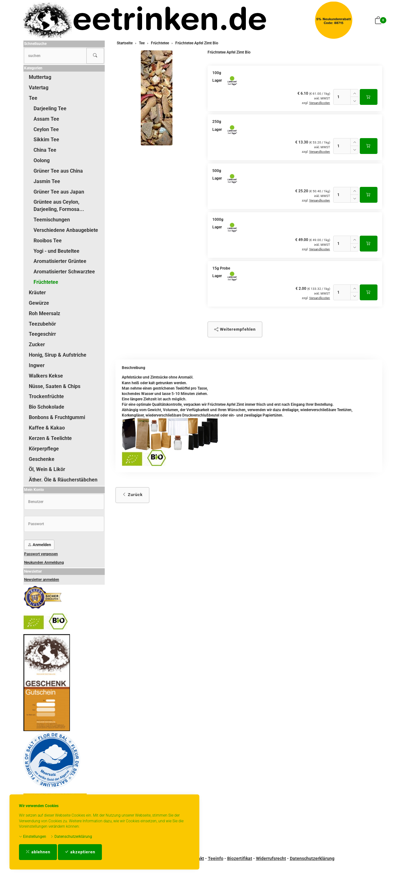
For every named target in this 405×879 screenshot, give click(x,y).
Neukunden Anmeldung (44, 562)
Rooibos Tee (48, 241)
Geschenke (41, 459)
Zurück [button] (132, 494)
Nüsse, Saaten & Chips (54, 386)
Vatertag (38, 88)
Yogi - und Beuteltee (56, 251)
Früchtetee (46, 282)
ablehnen (38, 852)
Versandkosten (319, 103)
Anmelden (39, 544)
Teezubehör (42, 324)
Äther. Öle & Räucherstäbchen (63, 480)
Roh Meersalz (44, 313)
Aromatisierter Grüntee (60, 261)
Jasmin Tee (47, 181)
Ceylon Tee (46, 129)
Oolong (42, 160)
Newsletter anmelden (41, 579)
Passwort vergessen (41, 554)
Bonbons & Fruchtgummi (57, 417)
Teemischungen (52, 220)
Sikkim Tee (46, 140)
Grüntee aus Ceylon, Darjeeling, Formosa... (59, 205)
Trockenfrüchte (46, 396)
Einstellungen (32, 836)
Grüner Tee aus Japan (59, 192)
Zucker (37, 344)
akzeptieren (80, 852)
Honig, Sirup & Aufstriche (57, 355)
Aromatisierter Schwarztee (64, 272)
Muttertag (40, 77)
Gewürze (39, 303)
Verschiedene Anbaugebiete (66, 230)
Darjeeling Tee (50, 108)
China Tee (45, 150)
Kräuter (37, 293)
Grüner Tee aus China (58, 171)
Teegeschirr (42, 334)
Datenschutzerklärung (71, 836)
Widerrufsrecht (271, 858)
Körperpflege (44, 449)
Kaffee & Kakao (47, 428)
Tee (33, 98)
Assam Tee (46, 119)
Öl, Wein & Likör (47, 469)
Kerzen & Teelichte (50, 438)
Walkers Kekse (46, 376)
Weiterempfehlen (235, 329)
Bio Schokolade (46, 407)
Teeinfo (215, 858)
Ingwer (37, 365)
